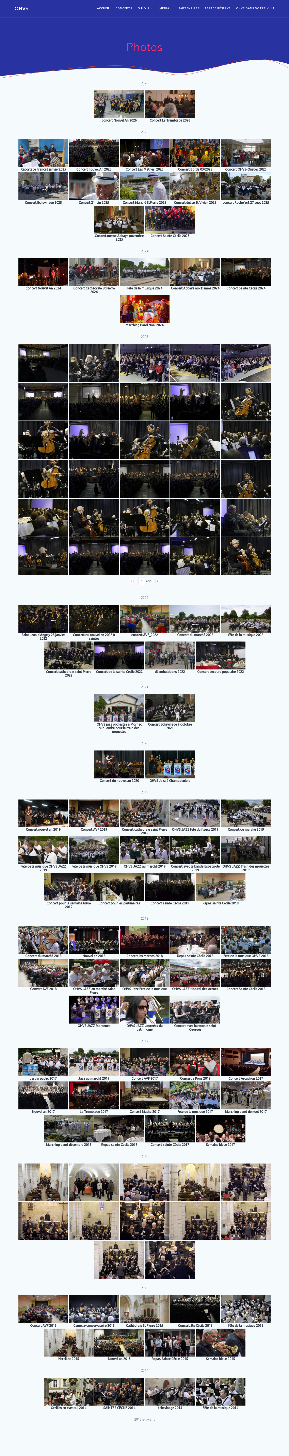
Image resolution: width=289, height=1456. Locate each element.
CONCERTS (123, 8)
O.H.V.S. (144, 8)
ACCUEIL (103, 8)
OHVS (21, 8)
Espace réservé (218, 8)
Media (164, 8)
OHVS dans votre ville (255, 8)
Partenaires (188, 8)
